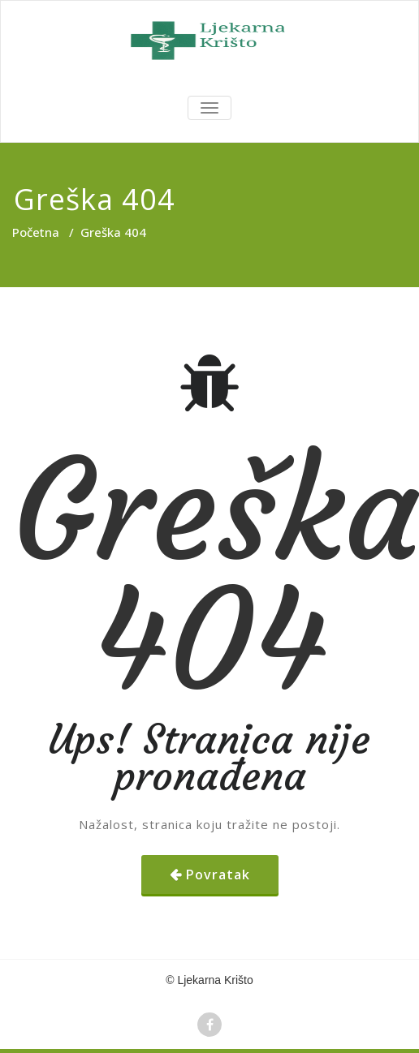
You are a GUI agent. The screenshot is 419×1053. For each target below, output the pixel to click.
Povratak (218, 874)
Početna (35, 232)
